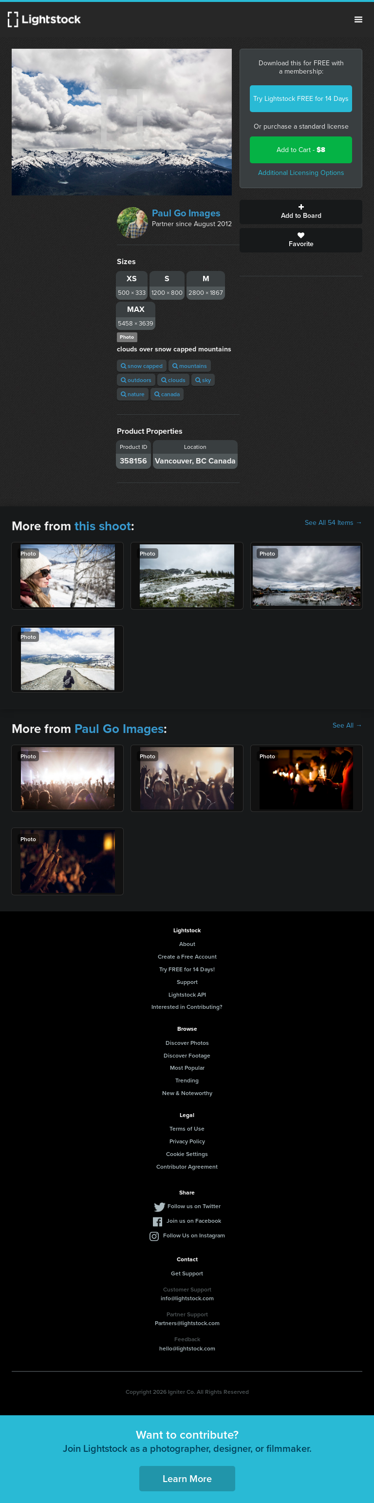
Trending (187, 1080)
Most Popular (187, 1067)
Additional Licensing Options (301, 173)
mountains (189, 366)
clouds (173, 380)
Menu (358, 19)
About (187, 944)
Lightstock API (187, 994)
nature (133, 394)
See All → (347, 726)
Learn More (187, 1478)
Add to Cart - (301, 150)
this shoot (103, 526)
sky (203, 380)
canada (167, 394)
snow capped (142, 366)
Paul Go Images (186, 213)
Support (187, 982)
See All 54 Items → (333, 523)
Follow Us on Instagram (194, 1235)
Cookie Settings (187, 1154)
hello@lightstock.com (187, 1348)
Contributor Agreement (187, 1166)
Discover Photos (187, 1043)
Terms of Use (187, 1128)
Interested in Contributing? (187, 1006)
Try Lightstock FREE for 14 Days (301, 99)
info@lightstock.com (187, 1298)
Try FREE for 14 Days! (187, 969)
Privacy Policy (187, 1141)
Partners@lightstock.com (187, 1323)
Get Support (187, 1273)
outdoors (136, 380)
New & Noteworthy (187, 1093)
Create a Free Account (187, 956)
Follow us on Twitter (194, 1206)
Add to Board (301, 212)
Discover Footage (187, 1055)
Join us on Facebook (194, 1220)
